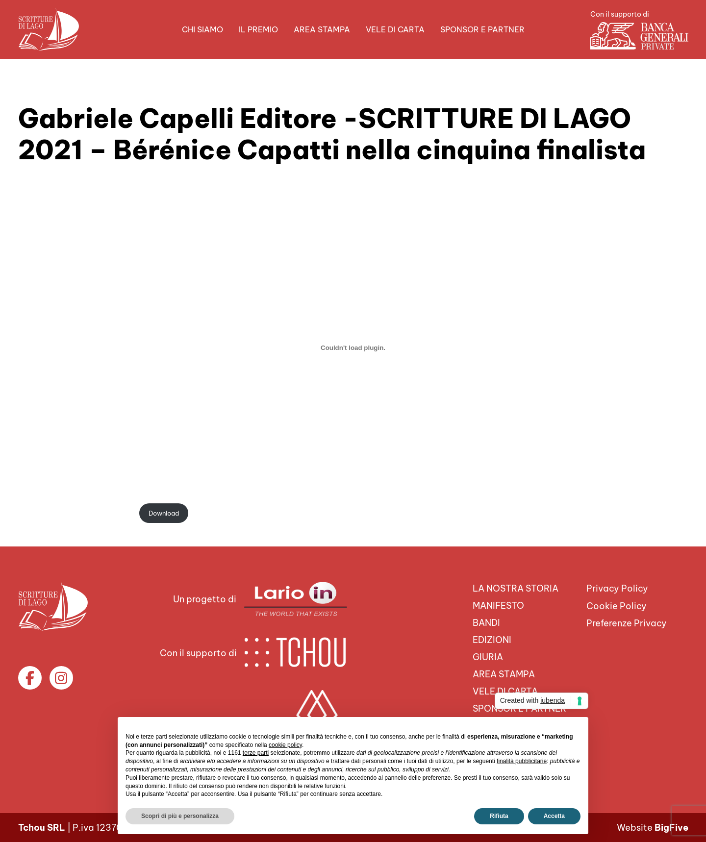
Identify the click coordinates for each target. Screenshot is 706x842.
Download (164, 513)
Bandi (486, 622)
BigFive (671, 827)
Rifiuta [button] (499, 816)
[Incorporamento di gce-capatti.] (353, 347)
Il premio (258, 29)
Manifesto (498, 605)
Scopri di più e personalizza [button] (180, 816)
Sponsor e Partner (482, 29)
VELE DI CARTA (395, 29)
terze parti (256, 752)
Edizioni (492, 639)
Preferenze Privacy (626, 623)
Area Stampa (322, 29)
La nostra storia (515, 588)
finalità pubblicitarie (522, 761)
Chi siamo (202, 29)
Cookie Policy (616, 606)
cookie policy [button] (285, 745)
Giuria (488, 657)
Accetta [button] (554, 816)
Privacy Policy (617, 588)
